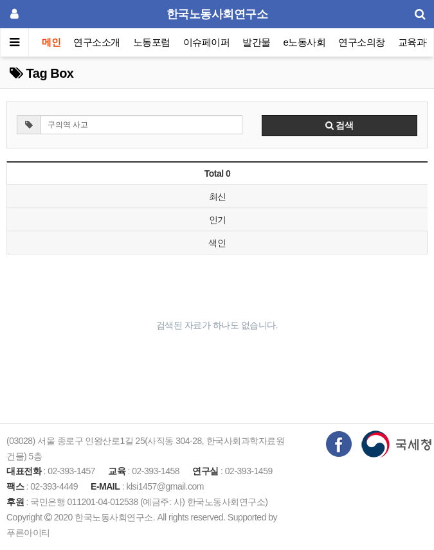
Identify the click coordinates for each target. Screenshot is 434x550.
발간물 (256, 42)
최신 (217, 196)
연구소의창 (361, 42)
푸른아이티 (28, 533)
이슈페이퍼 (206, 42)
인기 (217, 220)
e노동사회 (305, 42)
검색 (339, 125)
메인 (51, 42)
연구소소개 (96, 42)
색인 (217, 243)
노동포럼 (151, 42)
